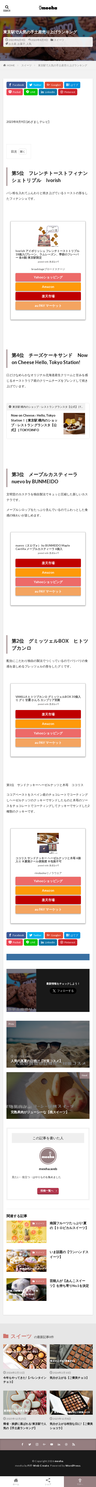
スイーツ (59, 40)
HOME (11, 65)
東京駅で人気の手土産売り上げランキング (62, 65)
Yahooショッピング (48, 277)
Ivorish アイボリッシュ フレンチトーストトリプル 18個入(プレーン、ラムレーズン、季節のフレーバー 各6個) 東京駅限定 (47, 254)
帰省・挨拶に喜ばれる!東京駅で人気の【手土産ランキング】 (24, 1426)
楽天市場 (48, 296)
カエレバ (54, 262)
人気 (28, 43)
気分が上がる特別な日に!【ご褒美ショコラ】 (71, 1426)
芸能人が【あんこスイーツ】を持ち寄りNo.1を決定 (69, 1283)
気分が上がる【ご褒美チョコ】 (69, 1377)
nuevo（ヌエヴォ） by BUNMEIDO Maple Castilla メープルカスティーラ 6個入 (42, 547)
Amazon (48, 287)
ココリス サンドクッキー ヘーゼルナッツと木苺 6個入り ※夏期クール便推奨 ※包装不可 (48, 859)
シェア (48, 1481)
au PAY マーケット (48, 305)
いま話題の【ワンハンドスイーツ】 (69, 1254)
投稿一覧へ (46, 1190)
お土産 (12, 43)
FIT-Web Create (38, 1465)
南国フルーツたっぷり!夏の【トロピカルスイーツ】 (69, 1225)
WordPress (73, 1465)
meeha (59, 1461)
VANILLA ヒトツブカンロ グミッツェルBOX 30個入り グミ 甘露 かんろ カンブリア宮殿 (48, 698)
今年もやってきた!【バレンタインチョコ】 (24, 1380)
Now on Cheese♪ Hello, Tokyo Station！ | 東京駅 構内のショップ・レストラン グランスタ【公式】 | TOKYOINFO (34, 422)
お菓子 (21, 43)
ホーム (16, 1481)
